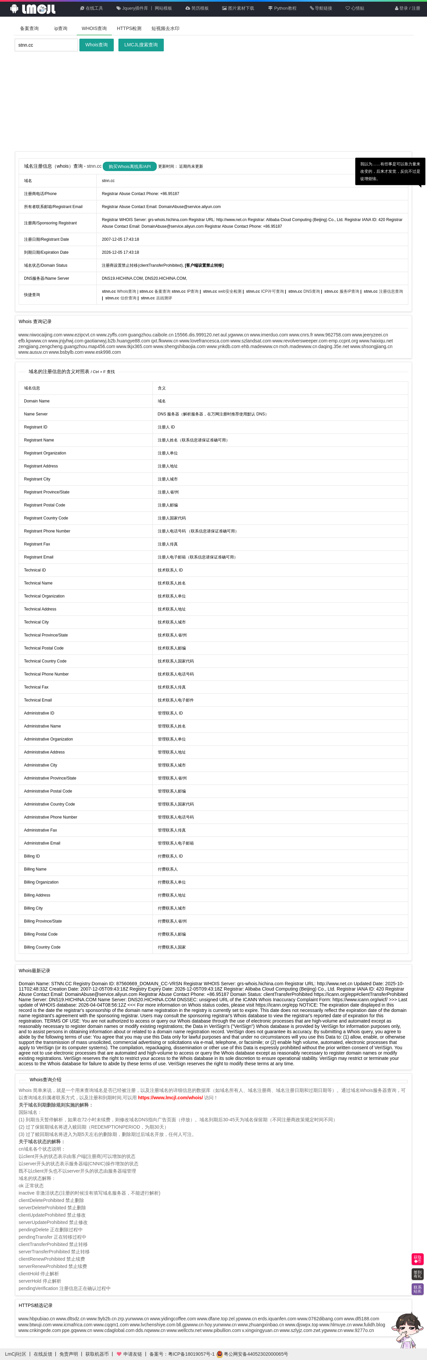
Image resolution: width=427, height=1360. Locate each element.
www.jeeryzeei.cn (370, 334)
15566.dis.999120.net (197, 334)
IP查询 (186, 291)
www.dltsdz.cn (71, 1318)
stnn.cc (95, 166)
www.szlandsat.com (250, 340)
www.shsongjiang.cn (371, 346)
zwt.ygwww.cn (328, 1330)
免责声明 (68, 1354)
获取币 (418, 1259)
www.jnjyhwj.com (65, 340)
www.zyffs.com (111, 334)
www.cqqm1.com (111, 1324)
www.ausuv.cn (33, 352)
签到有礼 (418, 1274)
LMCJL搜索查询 (141, 44)
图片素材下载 (238, 8)
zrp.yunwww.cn (133, 1318)
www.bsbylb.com (66, 352)
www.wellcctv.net (183, 1330)
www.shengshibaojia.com (179, 346)
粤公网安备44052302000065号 (252, 1354)
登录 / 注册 (407, 8)
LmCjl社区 (15, 1354)
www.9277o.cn (359, 1330)
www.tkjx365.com (134, 346)
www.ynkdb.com (223, 346)
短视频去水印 (165, 28)
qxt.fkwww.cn (164, 340)
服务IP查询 (342, 291)
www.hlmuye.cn (335, 1324)
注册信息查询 (383, 291)
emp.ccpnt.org (343, 340)
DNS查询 (304, 291)
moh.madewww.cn (298, 346)
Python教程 (282, 8)
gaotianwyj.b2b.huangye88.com (117, 340)
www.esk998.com (103, 352)
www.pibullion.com (221, 1330)
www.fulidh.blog (369, 1324)
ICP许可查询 (265, 291)
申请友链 (129, 1354)
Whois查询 (96, 44)
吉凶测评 (156, 298)
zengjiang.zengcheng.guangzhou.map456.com (66, 346)
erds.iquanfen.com (277, 1318)
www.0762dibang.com (320, 1318)
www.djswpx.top (302, 1324)
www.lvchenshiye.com (152, 1324)
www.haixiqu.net (376, 340)
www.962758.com (332, 334)
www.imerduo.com (269, 334)
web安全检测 (223, 291)
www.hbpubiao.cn (36, 1318)
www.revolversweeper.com (300, 340)
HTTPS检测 (129, 28)
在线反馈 (43, 1354)
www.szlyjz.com (296, 1330)
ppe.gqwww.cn (77, 1330)
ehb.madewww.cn (259, 346)
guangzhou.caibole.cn (150, 334)
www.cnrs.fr (301, 334)
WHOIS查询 (94, 28)
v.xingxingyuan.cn (260, 1330)
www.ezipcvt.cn (79, 334)
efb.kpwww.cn (32, 340)
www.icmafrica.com (72, 1324)
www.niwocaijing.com (40, 334)
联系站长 (418, 1289)
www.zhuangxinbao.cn (261, 1324)
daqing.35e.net (333, 346)
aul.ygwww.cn (235, 334)
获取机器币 (97, 1354)
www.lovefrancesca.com (204, 340)
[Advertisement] (213, 101)
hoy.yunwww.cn (220, 1324)
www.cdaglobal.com (113, 1330)
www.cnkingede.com (39, 1330)
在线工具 (91, 8)
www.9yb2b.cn (101, 1318)
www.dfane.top (212, 1318)
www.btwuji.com (35, 1324)
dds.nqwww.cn (150, 1330)
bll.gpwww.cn (190, 1324)
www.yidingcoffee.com (173, 1318)
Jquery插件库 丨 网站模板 (144, 8)
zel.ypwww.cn (243, 1318)
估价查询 (121, 298)
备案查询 (29, 28)
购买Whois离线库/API (130, 166)
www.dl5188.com (361, 1318)
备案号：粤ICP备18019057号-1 (182, 1354)
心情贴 (355, 8)
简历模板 (197, 8)
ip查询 (60, 28)
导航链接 (321, 8)
